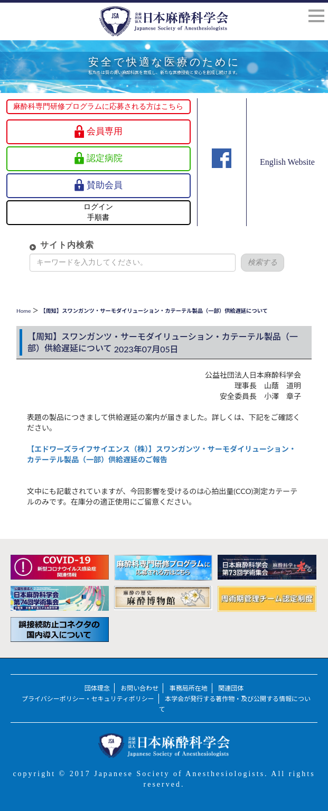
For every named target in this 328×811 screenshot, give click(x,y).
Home (23, 310)
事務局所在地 (189, 688)
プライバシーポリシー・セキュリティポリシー (88, 699)
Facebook (221, 173)
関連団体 (230, 688)
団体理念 (97, 688)
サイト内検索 (60, 244)
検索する (255, 262)
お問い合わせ (139, 688)
